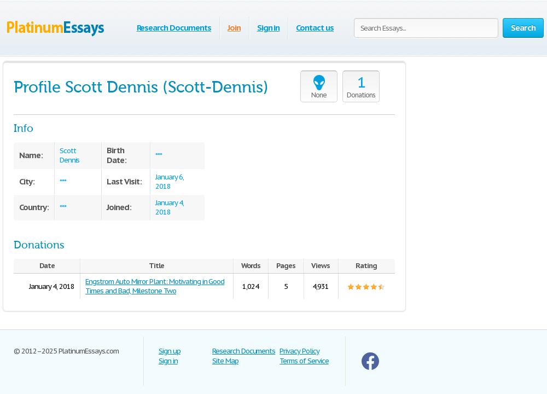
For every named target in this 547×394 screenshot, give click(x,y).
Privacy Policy (299, 351)
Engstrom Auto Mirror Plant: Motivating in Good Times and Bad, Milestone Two (154, 286)
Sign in (268, 27)
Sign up (170, 351)
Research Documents (174, 27)
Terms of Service (304, 361)
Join (234, 27)
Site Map (225, 361)
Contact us (315, 27)
